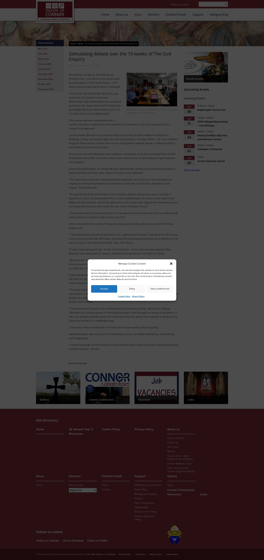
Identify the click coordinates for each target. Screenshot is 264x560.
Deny (132, 288)
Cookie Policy (124, 296)
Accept (104, 288)
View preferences (159, 288)
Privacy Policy (138, 296)
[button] (171, 263)
